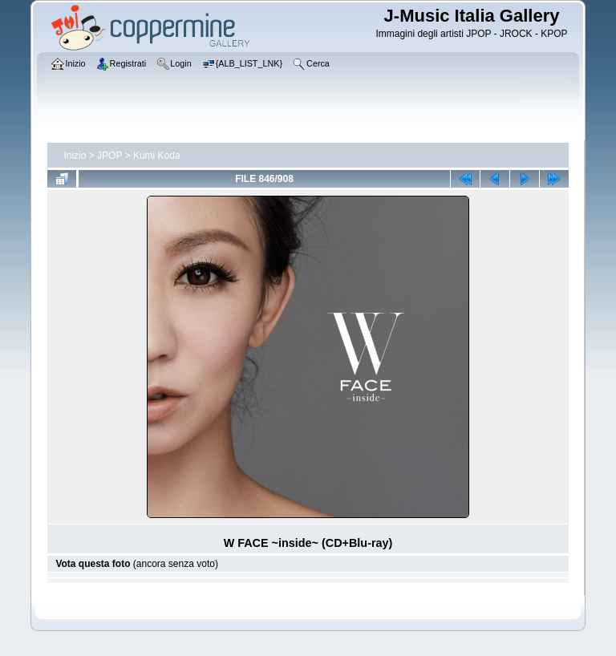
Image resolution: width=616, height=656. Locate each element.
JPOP (109, 155)
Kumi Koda (156, 155)
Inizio (74, 155)
